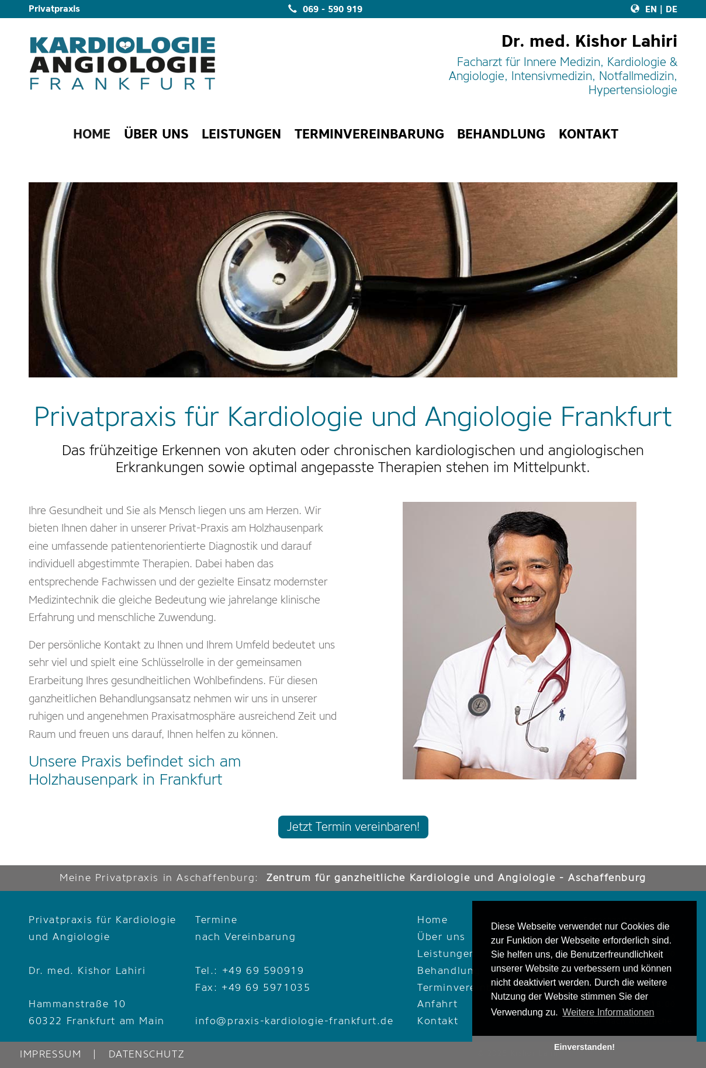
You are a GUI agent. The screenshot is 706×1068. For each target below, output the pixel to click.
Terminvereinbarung (470, 987)
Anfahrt (437, 1004)
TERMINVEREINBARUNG (369, 134)
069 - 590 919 (325, 9)
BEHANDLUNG (501, 134)
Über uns (441, 937)
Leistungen (446, 953)
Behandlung (449, 970)
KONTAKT (588, 134)
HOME (91, 134)
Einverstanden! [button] (584, 1047)
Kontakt (437, 1021)
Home (432, 920)
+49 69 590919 (263, 970)
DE (671, 9)
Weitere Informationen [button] (608, 1012)
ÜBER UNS (156, 134)
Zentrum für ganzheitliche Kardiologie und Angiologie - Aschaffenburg (456, 878)
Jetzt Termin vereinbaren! (353, 827)
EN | (647, 9)
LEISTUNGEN (241, 134)
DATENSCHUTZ (147, 1054)
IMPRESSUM (50, 1054)
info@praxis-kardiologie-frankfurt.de (294, 1021)
